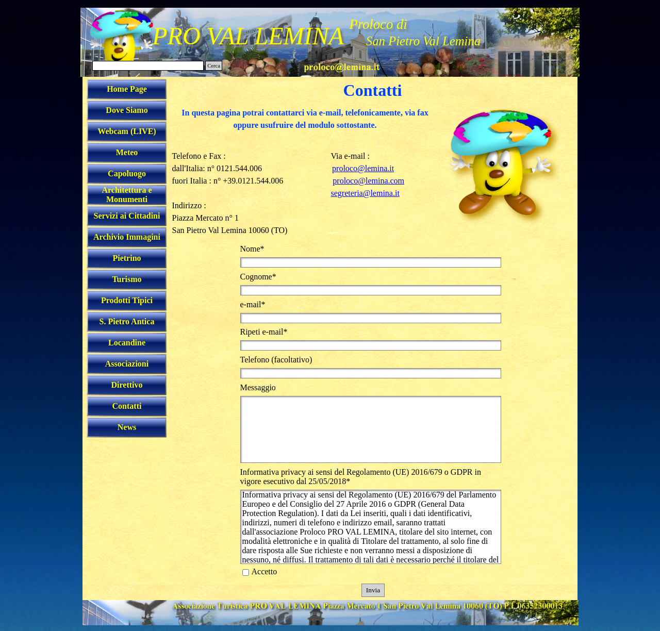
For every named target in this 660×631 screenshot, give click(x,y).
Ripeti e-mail (264, 331)
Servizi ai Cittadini (127, 215)
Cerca (213, 66)
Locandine (126, 342)
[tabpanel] (305, 125)
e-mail (253, 304)
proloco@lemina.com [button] (368, 180)
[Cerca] (148, 66)
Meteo (127, 152)
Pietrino (126, 258)
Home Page (127, 89)
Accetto (264, 571)
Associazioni (126, 363)
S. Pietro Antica (127, 321)
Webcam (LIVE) (126, 131)
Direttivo (126, 384)
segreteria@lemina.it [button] (365, 193)
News (127, 427)
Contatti (127, 406)
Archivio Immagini (126, 237)
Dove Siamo (126, 110)
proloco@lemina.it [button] (363, 168)
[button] (342, 65)
